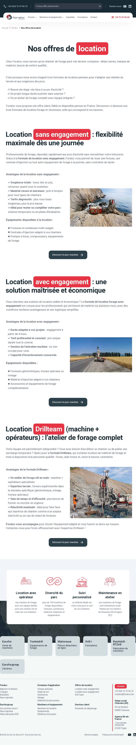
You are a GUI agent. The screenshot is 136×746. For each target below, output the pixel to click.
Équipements (43, 712)
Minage (40, 699)
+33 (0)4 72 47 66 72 (17, 6)
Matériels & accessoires (48, 701)
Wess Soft (20, 736)
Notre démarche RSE (9, 715)
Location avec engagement (87, 693)
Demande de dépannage (86, 709)
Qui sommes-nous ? (9, 709)
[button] (32, 17)
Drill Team (79, 696)
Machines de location (46, 709)
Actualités (4, 696)
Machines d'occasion (46, 715)
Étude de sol (43, 693)
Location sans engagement (87, 690)
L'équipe (4, 693)
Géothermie (42, 696)
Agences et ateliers (8, 690)
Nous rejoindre (6, 699)
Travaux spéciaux (45, 690)
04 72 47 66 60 (122, 17)
